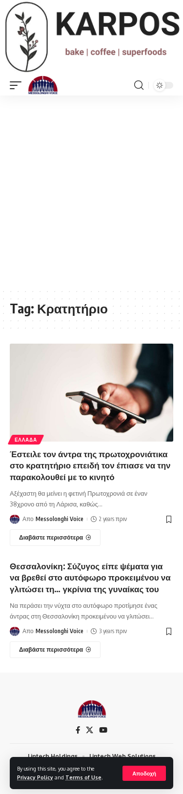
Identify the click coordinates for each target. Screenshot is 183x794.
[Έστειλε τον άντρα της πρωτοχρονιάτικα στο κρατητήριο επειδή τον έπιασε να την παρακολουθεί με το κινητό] (55, 537)
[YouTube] (103, 730)
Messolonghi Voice (59, 519)
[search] (139, 85)
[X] (89, 730)
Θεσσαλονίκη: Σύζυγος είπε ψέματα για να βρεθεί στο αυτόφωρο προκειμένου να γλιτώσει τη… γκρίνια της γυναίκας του (90, 578)
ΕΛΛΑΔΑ (26, 440)
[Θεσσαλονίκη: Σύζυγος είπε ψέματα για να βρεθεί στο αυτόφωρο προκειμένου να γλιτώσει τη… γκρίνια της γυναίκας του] (55, 649)
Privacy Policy (35, 777)
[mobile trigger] (18, 85)
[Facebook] (77, 730)
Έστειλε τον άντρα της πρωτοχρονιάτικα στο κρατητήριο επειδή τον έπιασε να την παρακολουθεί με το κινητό (90, 465)
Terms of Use (83, 777)
